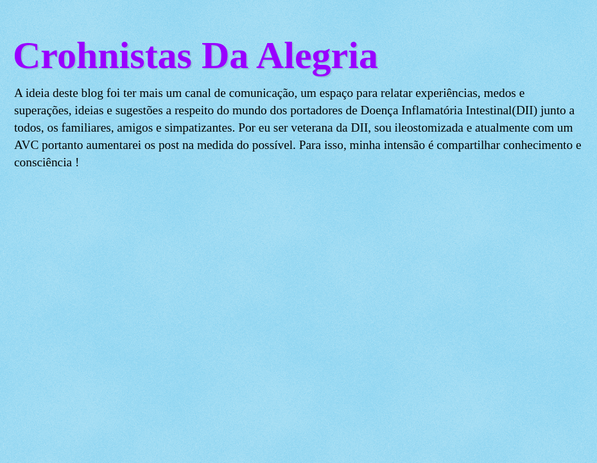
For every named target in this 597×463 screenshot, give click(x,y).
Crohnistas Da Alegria (195, 55)
